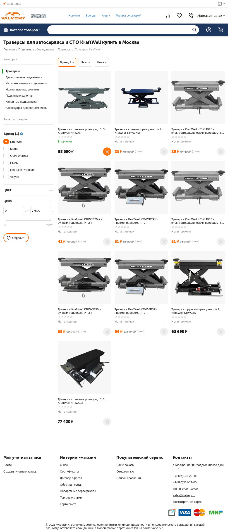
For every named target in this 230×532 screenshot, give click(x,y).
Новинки (74, 15)
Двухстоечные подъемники (24, 77)
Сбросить (16, 237)
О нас (64, 465)
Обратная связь (71, 484)
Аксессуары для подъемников (26, 107)
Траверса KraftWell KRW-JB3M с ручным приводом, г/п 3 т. (80, 311)
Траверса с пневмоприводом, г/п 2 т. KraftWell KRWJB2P (82, 401)
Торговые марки (71, 497)
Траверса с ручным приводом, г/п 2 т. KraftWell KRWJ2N (196, 311)
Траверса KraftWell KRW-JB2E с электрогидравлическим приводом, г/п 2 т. (197, 131)
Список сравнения (128, 478)
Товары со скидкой (128, 15)
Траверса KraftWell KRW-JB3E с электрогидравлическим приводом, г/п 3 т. (197, 221)
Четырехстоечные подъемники (27, 83)
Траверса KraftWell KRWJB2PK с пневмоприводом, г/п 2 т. (137, 221)
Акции (106, 15)
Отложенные (125, 471)
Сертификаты (69, 471)
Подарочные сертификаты (78, 491)
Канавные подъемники (21, 101)
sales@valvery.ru (184, 495)
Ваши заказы (125, 465)
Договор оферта (71, 478)
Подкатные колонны (19, 95)
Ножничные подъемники (22, 89)
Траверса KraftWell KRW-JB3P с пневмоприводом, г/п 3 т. (136, 311)
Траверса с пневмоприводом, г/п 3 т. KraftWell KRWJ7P (82, 131)
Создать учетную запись (20, 471)
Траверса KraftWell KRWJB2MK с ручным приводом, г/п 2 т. (80, 221)
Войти (7, 465)
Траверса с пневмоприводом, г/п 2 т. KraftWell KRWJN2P (139, 131)
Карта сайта (68, 504)
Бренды (90, 15)
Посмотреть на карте (187, 502)
